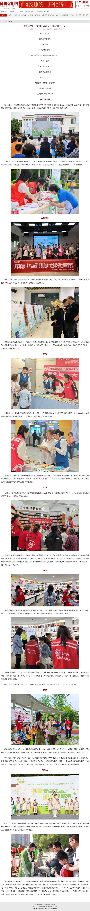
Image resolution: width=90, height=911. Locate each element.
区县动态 (78, 15)
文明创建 (37, 15)
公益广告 (58, 15)
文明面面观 (65, 15)
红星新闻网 (11, 11)
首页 (3, 15)
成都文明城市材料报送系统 (43, 11)
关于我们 (86, 6)
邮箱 (77, 6)
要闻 (10, 15)
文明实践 (30, 15)
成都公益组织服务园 (30, 11)
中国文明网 (3, 11)
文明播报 (17, 15)
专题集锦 (71, 15)
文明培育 (23, 15)
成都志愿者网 (19, 11)
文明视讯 (85, 15)
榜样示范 (44, 15)
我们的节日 (51, 15)
